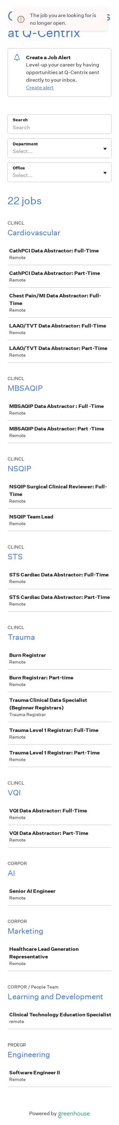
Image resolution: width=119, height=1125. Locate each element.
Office (19, 168)
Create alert (40, 88)
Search (20, 120)
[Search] (59, 128)
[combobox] (13, 151)
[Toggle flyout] (105, 149)
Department (25, 144)
